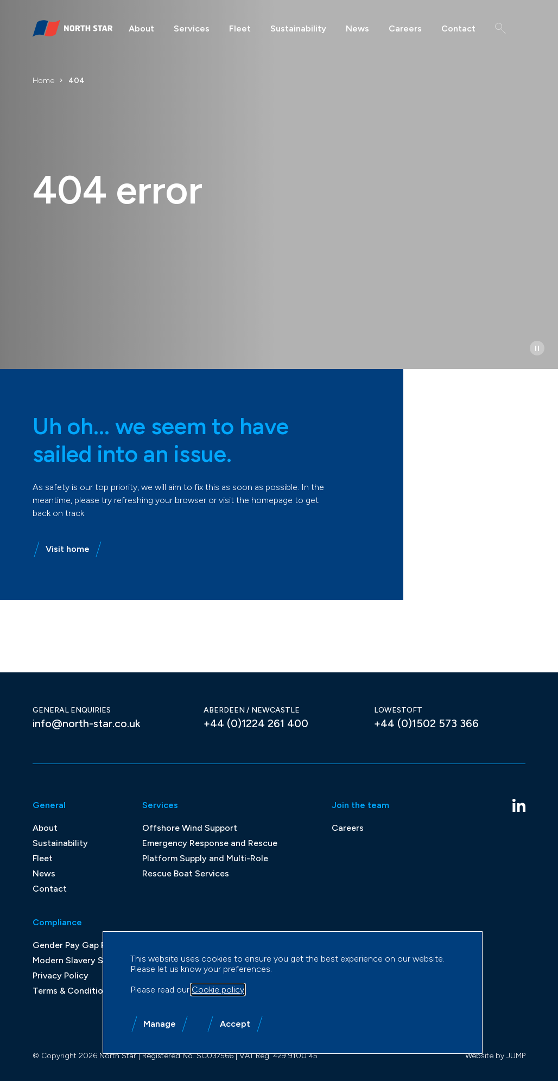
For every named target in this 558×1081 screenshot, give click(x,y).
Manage (159, 1024)
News (357, 28)
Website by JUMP (495, 1055)
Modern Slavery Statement (87, 960)
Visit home (62, 549)
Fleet (240, 28)
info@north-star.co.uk (87, 723)
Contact (458, 28)
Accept (235, 1024)
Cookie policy (218, 989)
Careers (405, 28)
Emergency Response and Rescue (209, 843)
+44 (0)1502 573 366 (426, 723)
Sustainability (298, 28)
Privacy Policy (60, 975)
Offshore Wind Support (189, 828)
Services (192, 28)
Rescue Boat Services (185, 873)
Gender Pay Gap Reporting (87, 945)
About (141, 28)
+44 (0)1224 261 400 (256, 723)
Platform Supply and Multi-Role (205, 858)
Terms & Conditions (72, 990)
